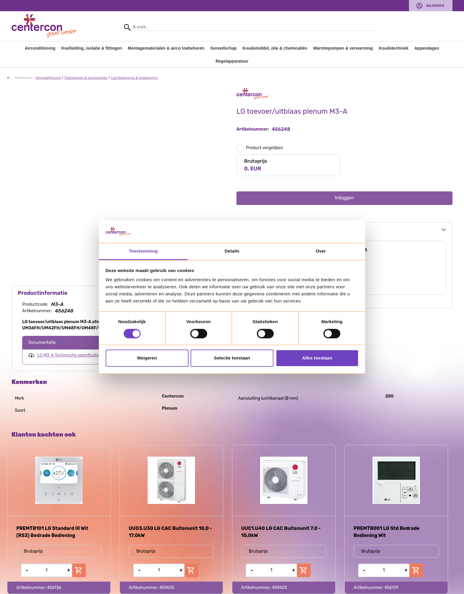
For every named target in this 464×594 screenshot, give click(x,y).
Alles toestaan (317, 358)
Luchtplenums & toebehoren (134, 78)
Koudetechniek (393, 48)
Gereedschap (223, 48)
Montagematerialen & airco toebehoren (166, 48)
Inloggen (435, 6)
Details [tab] (232, 251)
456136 (54, 587)
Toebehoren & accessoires (85, 78)
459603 (279, 587)
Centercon (23, 78)
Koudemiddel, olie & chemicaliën (275, 48)
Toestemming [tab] (143, 251)
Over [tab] (321, 251)
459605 (167, 587)
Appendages (426, 48)
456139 (391, 587)
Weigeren (147, 358)
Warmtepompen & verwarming (343, 48)
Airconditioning (40, 48)
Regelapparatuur (231, 61)
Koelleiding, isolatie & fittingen (91, 48)
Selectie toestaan (232, 358)
